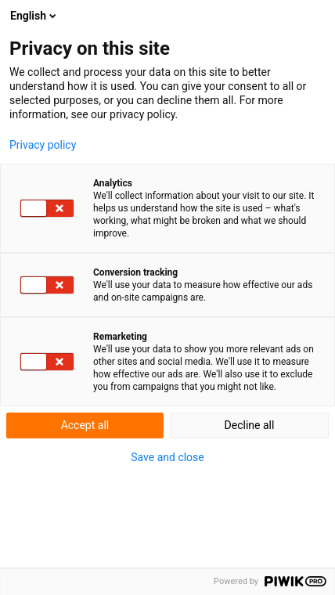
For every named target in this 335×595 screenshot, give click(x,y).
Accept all (85, 425)
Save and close (167, 457)
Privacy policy (42, 145)
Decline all (250, 425)
